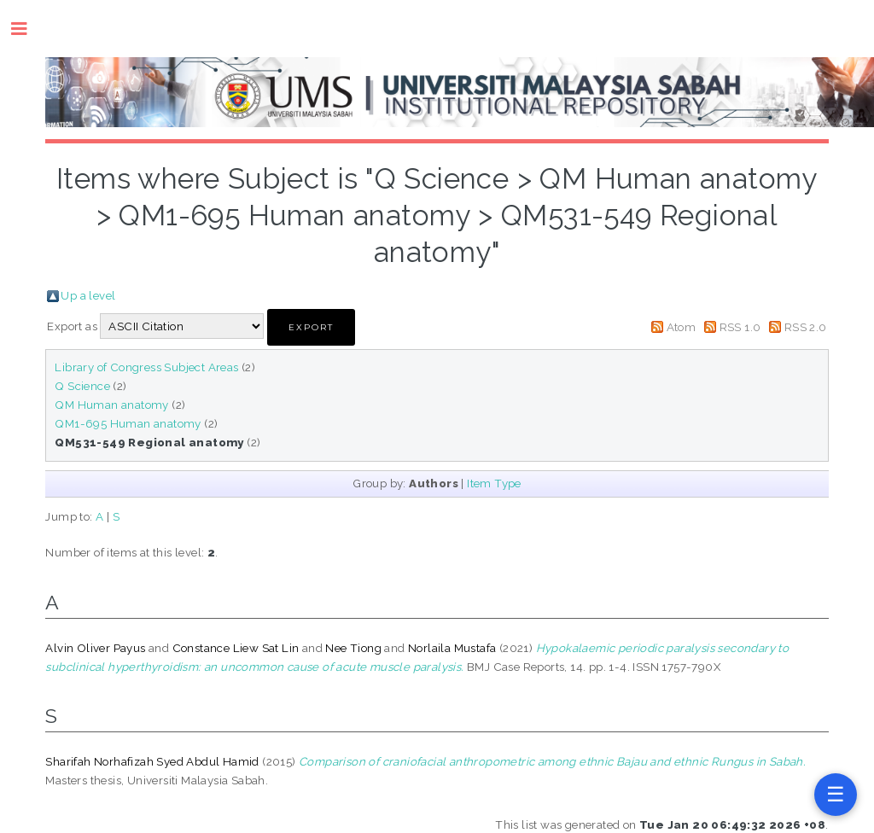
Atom (681, 327)
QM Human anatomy (111, 404)
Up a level (88, 295)
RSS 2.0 (805, 327)
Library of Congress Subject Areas (146, 367)
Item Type (494, 483)
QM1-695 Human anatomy (128, 423)
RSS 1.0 (740, 327)
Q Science (82, 386)
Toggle (27, 28)
